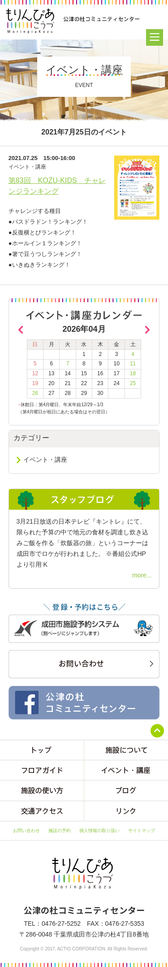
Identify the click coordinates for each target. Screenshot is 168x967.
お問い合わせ (26, 830)
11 (133, 363)
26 (35, 393)
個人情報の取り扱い (99, 830)
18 (133, 373)
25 (133, 383)
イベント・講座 (45, 459)
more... (142, 575)
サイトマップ (141, 830)
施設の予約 (59, 830)
